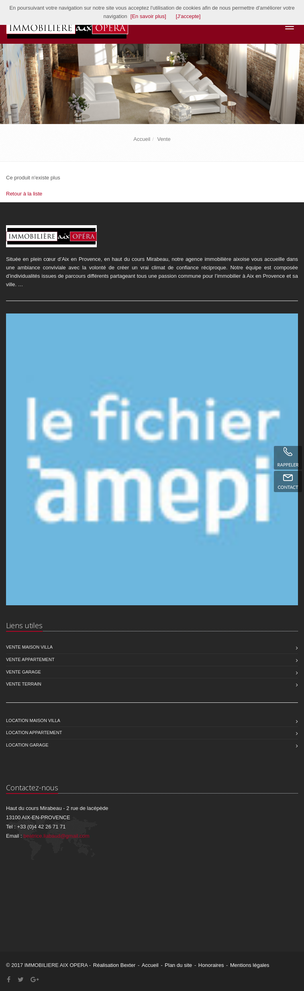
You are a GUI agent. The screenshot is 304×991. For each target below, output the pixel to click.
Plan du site (178, 965)
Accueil (141, 139)
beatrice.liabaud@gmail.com (56, 836)
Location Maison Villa (33, 720)
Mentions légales (249, 965)
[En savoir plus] (148, 16)
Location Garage (27, 745)
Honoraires (211, 965)
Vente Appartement (30, 659)
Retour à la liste (24, 194)
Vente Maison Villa (29, 647)
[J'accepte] (188, 16)
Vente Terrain (23, 684)
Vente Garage (23, 671)
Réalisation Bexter (114, 965)
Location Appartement (34, 732)
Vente (163, 139)
